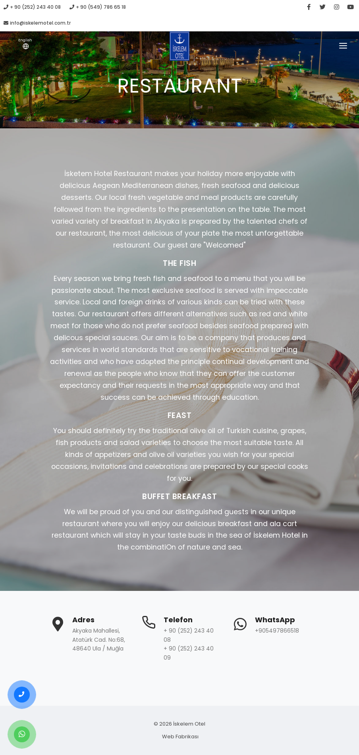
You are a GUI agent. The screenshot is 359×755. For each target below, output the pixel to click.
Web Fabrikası (180, 736)
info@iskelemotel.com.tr (37, 22)
